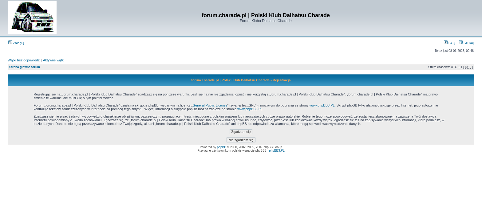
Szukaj (466, 43)
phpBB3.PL (277, 150)
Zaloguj (16, 43)
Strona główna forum (24, 67)
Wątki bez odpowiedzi (24, 60)
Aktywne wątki (54, 60)
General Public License (209, 105)
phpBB (221, 147)
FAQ (449, 43)
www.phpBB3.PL (322, 105)
